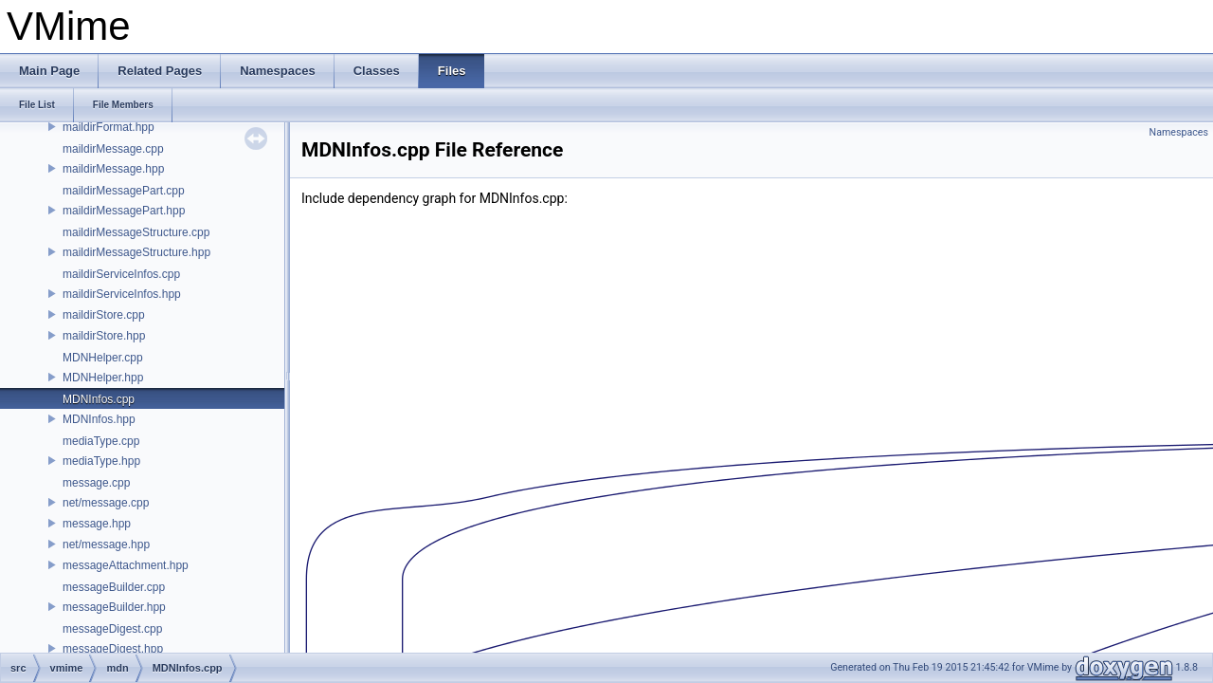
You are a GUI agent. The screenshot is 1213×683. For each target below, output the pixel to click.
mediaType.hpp (101, 461)
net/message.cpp (106, 502)
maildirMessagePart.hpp (124, 210)
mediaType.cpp (101, 441)
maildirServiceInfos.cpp (121, 274)
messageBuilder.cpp (114, 587)
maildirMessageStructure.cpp (136, 232)
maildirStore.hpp (104, 335)
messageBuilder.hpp (114, 607)
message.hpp (97, 523)
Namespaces (1179, 132)
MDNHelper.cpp (103, 357)
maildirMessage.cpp (113, 149)
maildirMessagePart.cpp (124, 190)
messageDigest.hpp (113, 648)
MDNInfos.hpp (99, 419)
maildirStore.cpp (104, 315)
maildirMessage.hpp (113, 168)
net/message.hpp (106, 544)
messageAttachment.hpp (126, 565)
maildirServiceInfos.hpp (122, 294)
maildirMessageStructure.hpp (136, 252)
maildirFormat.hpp (108, 127)
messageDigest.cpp (112, 629)
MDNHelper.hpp (103, 377)
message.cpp (96, 482)
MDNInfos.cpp (99, 399)
